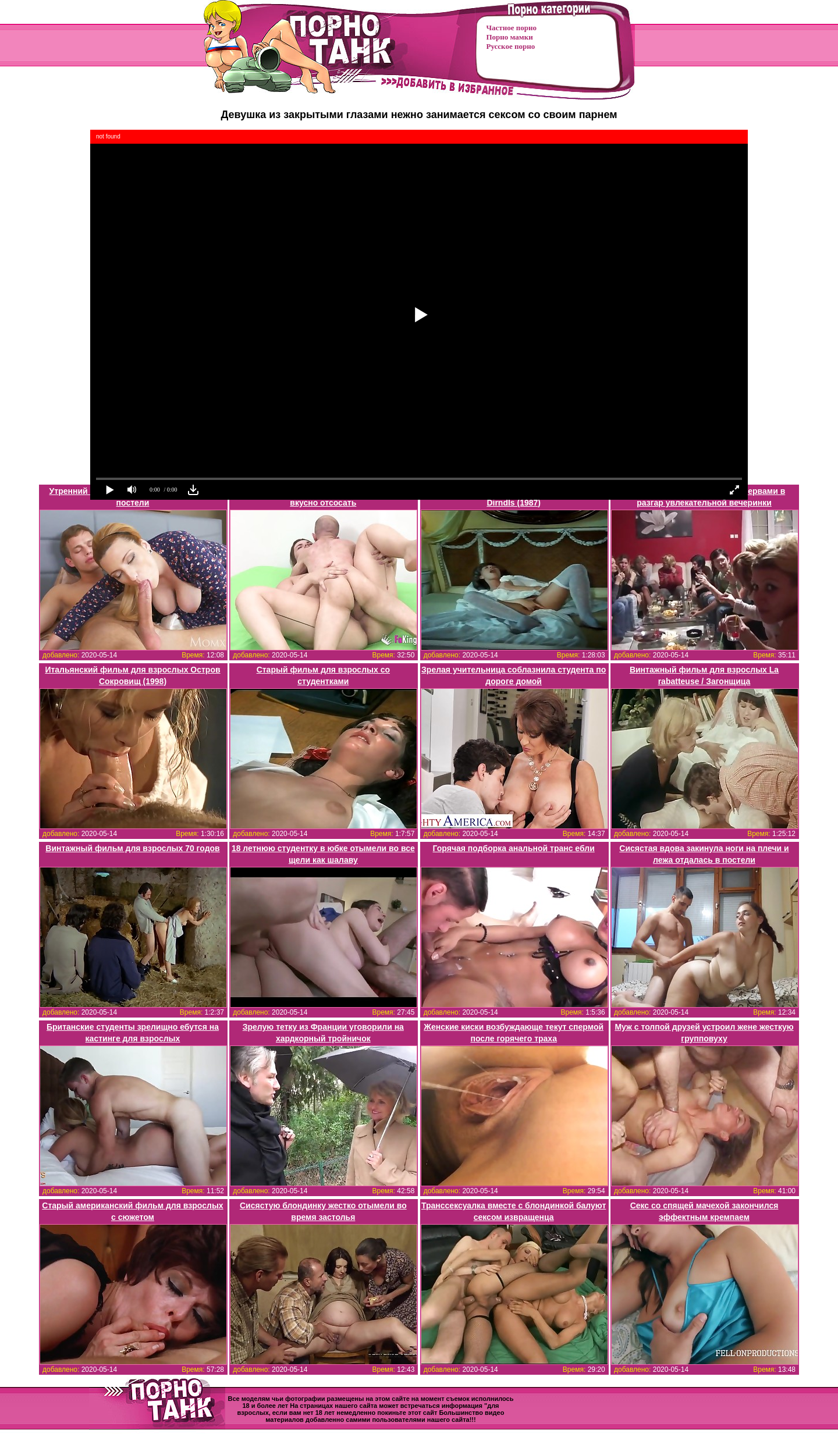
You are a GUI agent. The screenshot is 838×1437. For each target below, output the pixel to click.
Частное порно (512, 27)
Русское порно (511, 46)
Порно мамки (510, 37)
